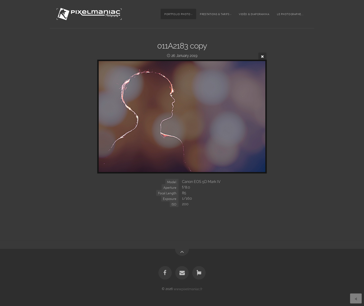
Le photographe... (290, 14)
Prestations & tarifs (214, 14)
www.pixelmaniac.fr (188, 289)
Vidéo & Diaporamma (254, 14)
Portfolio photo (177, 14)
